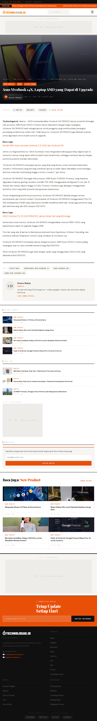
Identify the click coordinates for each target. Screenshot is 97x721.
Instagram (30, 717)
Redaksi (53, 691)
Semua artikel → (87, 481)
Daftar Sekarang (83, 619)
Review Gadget (9, 686)
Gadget (53, 642)
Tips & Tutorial (8, 695)
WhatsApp (30, 110)
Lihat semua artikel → (26, 296)
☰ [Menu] (92, 12)
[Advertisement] (48, 58)
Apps (52, 652)
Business (54, 647)
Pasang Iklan (55, 700)
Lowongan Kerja (56, 674)
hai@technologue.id (12, 657)
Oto (51, 661)
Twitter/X (43, 717)
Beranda (6, 79)
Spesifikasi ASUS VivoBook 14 (36, 268)
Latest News (41, 79)
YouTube (55, 717)
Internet (53, 656)
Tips (51, 665)
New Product (19, 79)
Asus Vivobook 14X (61, 268)
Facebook (42, 110)
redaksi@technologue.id (14, 654)
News (29, 79)
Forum (52, 670)
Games (6, 691)
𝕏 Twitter (18, 110)
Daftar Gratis (49, 463)
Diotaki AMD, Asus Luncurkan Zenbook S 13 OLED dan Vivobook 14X (33, 145)
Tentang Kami (55, 686)
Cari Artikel (7, 704)
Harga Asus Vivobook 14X (15, 273)
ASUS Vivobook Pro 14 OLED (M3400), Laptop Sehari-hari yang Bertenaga (36, 216)
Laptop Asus (14, 268)
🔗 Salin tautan (55, 110)
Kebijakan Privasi (57, 704)
